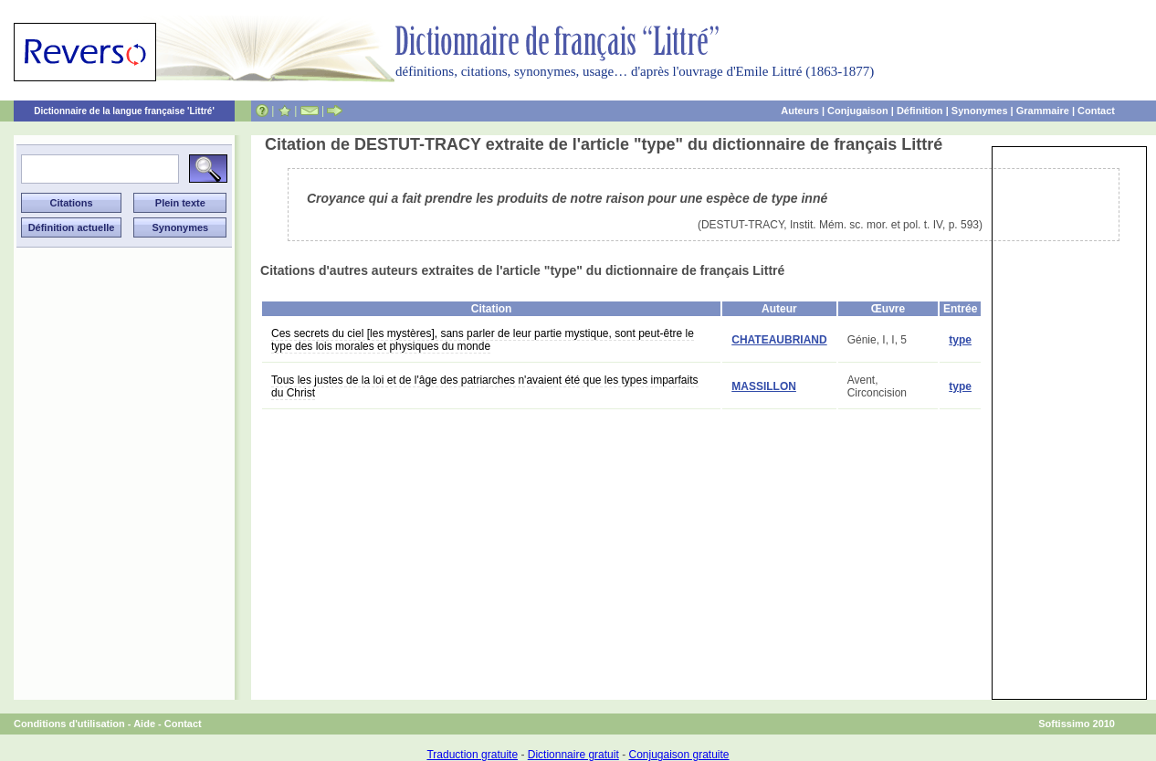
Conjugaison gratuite (678, 754)
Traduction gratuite (472, 754)
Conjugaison (857, 110)
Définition (920, 110)
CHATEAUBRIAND (778, 339)
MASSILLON (763, 386)
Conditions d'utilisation (69, 723)
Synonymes (979, 110)
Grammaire (1042, 110)
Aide (144, 723)
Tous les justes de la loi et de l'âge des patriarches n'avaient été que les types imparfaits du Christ (485, 386)
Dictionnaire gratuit (573, 754)
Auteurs (800, 110)
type (960, 339)
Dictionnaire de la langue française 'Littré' (124, 111)
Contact (1096, 110)
